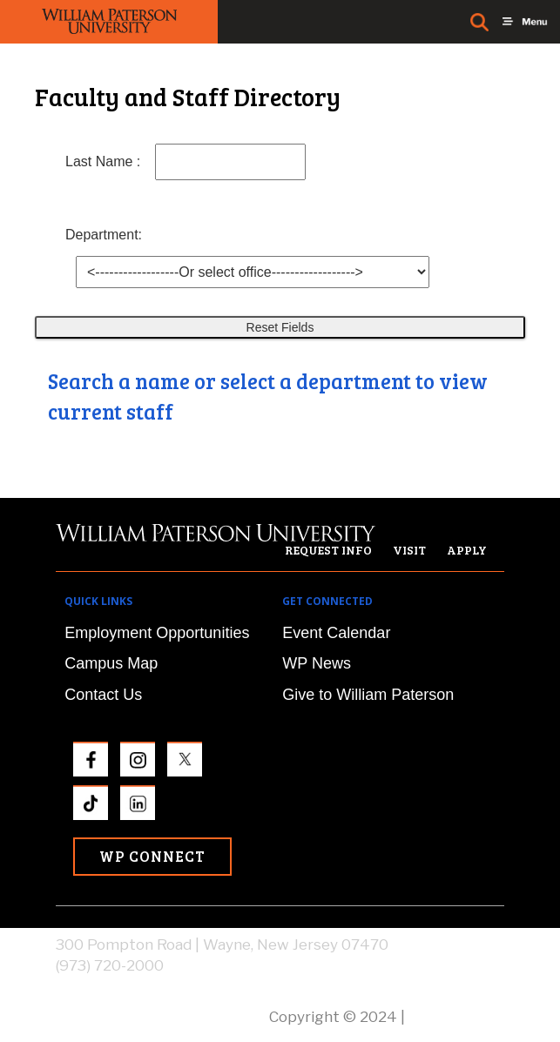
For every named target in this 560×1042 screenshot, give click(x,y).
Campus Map (111, 663)
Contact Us (103, 694)
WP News (316, 663)
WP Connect (152, 856)
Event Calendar (336, 633)
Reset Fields (280, 327)
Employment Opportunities (156, 633)
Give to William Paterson (368, 694)
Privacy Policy (456, 1016)
